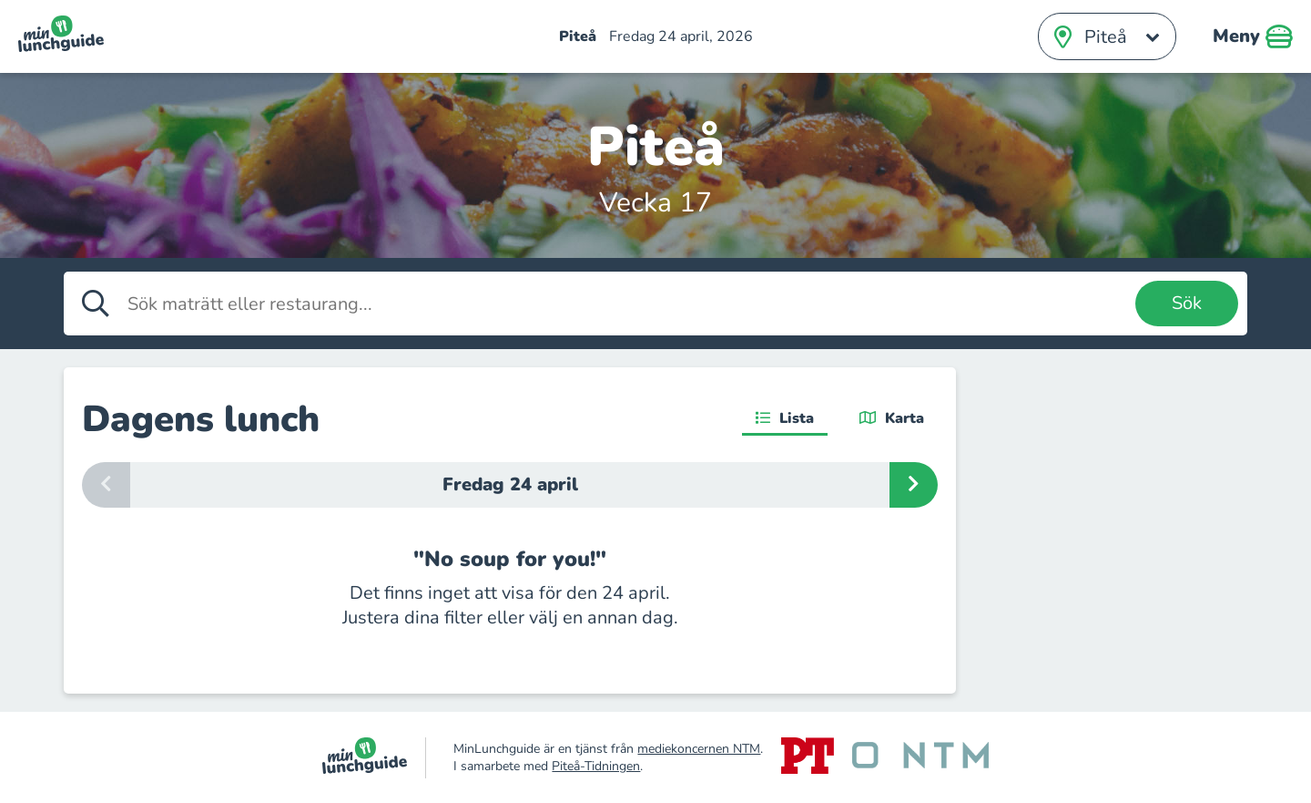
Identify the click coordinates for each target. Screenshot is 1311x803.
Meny (1253, 36)
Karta (891, 418)
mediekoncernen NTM (698, 748)
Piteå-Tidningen (596, 766)
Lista (785, 418)
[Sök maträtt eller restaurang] (626, 303)
